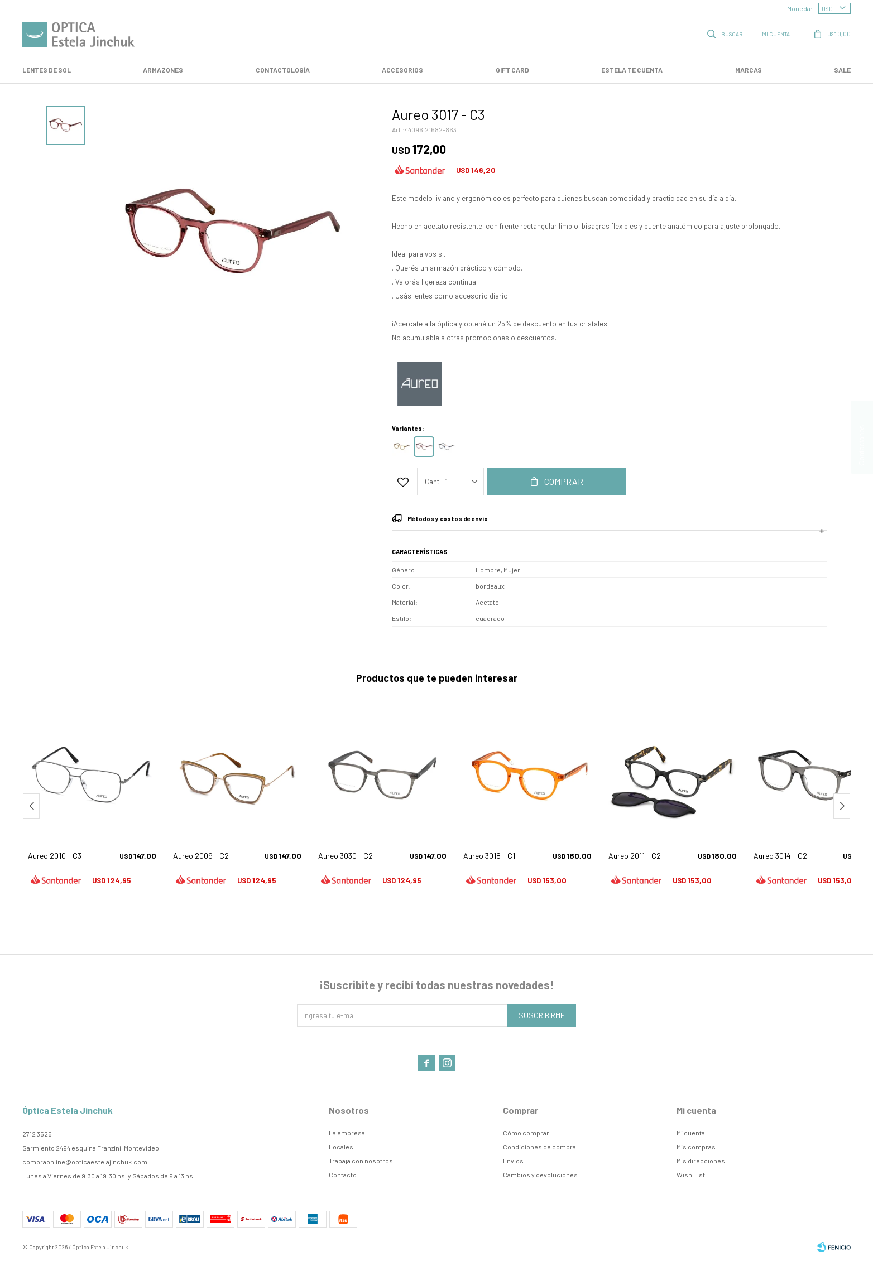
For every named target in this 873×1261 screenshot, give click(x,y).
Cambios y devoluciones (540, 1174)
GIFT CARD (512, 70)
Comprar (563, 481)
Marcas (748, 70)
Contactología (283, 70)
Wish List (691, 1174)
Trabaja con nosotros (361, 1160)
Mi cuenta (691, 1133)
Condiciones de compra (539, 1147)
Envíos (513, 1160)
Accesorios (402, 70)
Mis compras (696, 1147)
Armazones (163, 70)
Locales (341, 1147)
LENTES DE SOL (46, 70)
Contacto (343, 1174)
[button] (841, 806)
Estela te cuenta (632, 70)
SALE (842, 70)
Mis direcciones (701, 1160)
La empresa (347, 1133)
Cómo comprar (526, 1133)
